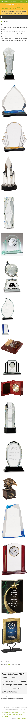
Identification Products (10, 4)
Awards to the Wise (12, 8)
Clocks (25, 1)
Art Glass (2, 4)
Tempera (18, 718)
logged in (9, 664)
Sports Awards (13, 1)
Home (2, 1)
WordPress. (24, 718)
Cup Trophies (20, 1)
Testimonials (18, 4)
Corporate (6, 1)
